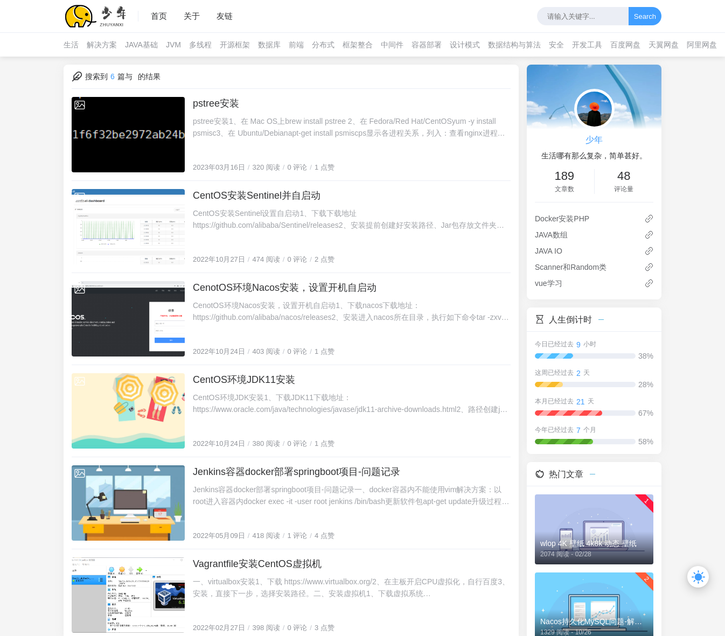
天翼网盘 (664, 44)
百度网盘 (625, 44)
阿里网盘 (702, 44)
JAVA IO (548, 251)
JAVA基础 (141, 44)
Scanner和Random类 (571, 267)
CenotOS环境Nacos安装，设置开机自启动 (285, 287)
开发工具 (587, 44)
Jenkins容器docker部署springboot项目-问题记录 (296, 471)
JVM (173, 44)
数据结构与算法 (514, 44)
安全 (556, 44)
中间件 (392, 44)
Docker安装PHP (562, 218)
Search (645, 16)
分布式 (323, 44)
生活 (71, 44)
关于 (192, 15)
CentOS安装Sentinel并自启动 (256, 195)
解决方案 (102, 44)
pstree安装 (216, 103)
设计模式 (465, 44)
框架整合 (358, 44)
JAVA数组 (551, 234)
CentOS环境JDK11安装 (244, 379)
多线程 (200, 44)
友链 (225, 15)
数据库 (269, 44)
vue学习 (548, 283)
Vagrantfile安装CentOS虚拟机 (257, 563)
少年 (594, 139)
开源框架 (235, 44)
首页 (159, 15)
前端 (296, 44)
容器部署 (427, 44)
